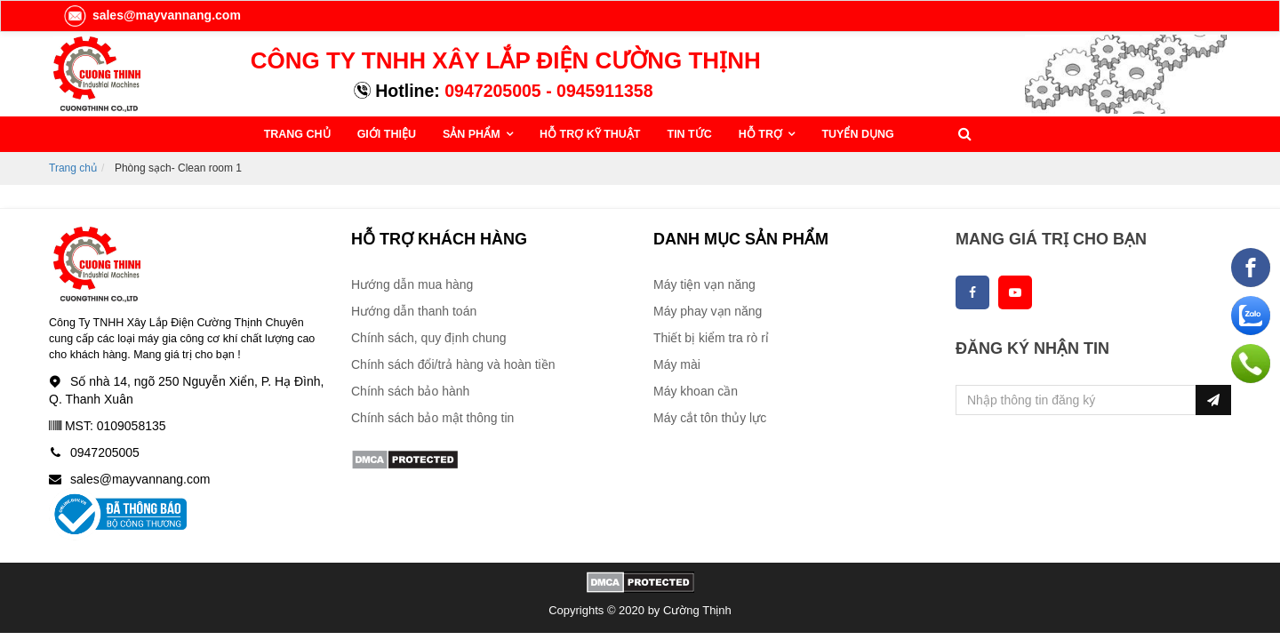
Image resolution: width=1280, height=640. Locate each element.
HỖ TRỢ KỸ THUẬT (590, 134)
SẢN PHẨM (473, 134)
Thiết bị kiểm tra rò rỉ (711, 338)
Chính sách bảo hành (410, 391)
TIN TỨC (690, 134)
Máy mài (676, 364)
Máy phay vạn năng (707, 311)
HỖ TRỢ (762, 134)
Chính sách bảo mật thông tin (432, 418)
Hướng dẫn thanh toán (413, 311)
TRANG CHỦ (297, 134)
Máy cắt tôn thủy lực (709, 418)
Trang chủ (73, 168)
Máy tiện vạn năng (704, 284)
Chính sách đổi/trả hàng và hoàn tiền (453, 364)
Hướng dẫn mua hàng (412, 284)
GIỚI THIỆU (386, 134)
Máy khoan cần (695, 391)
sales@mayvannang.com (151, 15)
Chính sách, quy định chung (428, 338)
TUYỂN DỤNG (857, 134)
